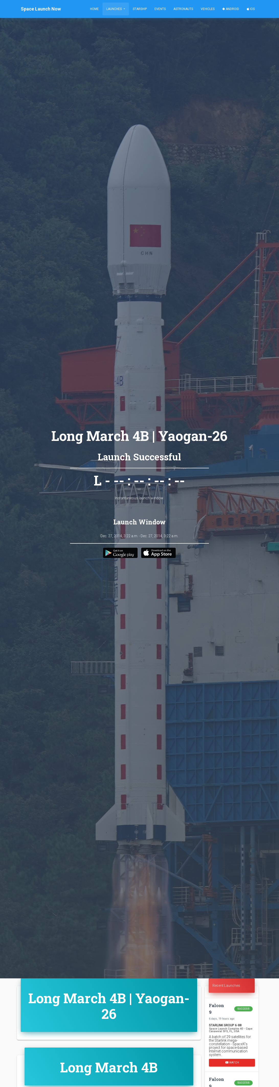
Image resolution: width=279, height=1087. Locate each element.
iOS (251, 9)
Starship (140, 9)
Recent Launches (226, 986)
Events (160, 9)
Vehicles (208, 9)
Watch (232, 1062)
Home (94, 9)
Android (230, 9)
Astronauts (183, 9)
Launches (114, 9)
